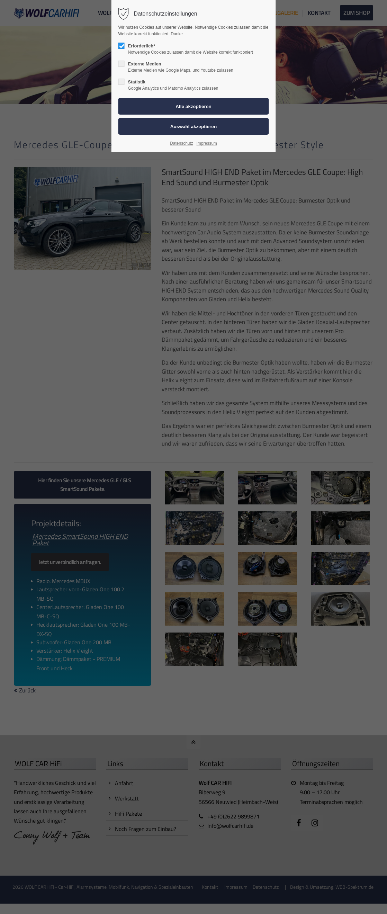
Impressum (206, 143)
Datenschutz (181, 143)
